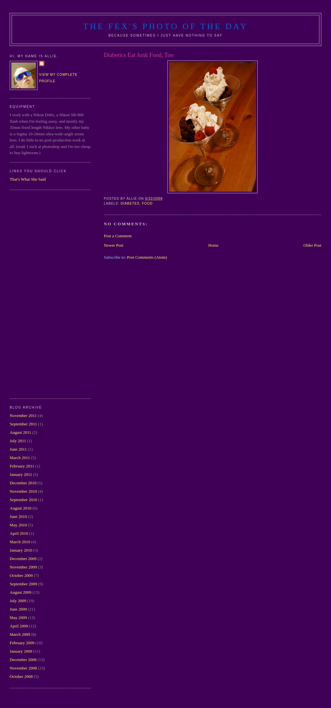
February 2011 (22, 466)
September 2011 (23, 423)
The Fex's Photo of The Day (165, 26)
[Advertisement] (35, 293)
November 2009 (23, 567)
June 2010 (18, 516)
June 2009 (18, 609)
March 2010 (20, 541)
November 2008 (23, 668)
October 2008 (21, 676)
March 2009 (20, 634)
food (147, 203)
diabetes (130, 203)
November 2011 (23, 415)
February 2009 (22, 642)
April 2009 (19, 626)
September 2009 (23, 583)
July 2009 (18, 600)
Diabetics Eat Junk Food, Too (138, 55)
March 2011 (20, 457)
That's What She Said (28, 179)
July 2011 (18, 440)
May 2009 (18, 617)
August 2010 (20, 508)
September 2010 (23, 499)
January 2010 (21, 550)
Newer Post (113, 245)
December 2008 (23, 659)
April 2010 (19, 533)
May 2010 (18, 525)
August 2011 (20, 432)
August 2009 (20, 592)
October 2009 (21, 575)
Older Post (312, 245)
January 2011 (21, 474)
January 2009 (21, 651)
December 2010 (23, 482)
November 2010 (23, 491)
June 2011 (18, 449)
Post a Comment (118, 235)
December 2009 (23, 558)
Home (213, 245)
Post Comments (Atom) (147, 257)
